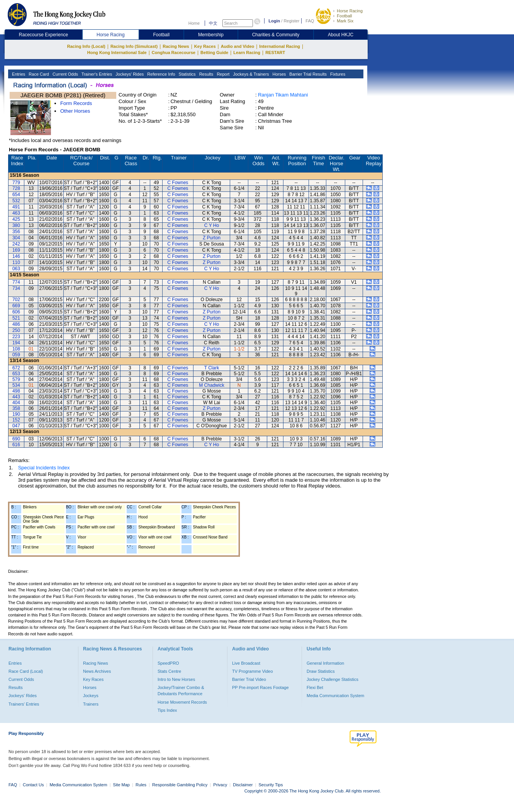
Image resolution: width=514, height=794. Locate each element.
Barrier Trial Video (249, 679)
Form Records (76, 103)
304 (16, 237)
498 (16, 391)
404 (16, 402)
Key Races (205, 46)
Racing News (176, 46)
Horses (278, 74)
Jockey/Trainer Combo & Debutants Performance (181, 690)
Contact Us (33, 784)
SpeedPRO (168, 663)
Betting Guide (214, 52)
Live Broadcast (246, 663)
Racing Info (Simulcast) (134, 46)
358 (16, 408)
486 (16, 324)
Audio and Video (237, 46)
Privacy (220, 784)
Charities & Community (276, 34)
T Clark (211, 368)
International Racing (279, 46)
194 (16, 342)
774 (16, 282)
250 (16, 330)
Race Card (38, 74)
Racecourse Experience (43, 34)
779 (16, 182)
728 (16, 188)
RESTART (275, 52)
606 (16, 312)
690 (16, 439)
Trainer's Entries (96, 74)
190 (16, 414)
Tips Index (167, 710)
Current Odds (64, 74)
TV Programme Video (252, 671)
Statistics (187, 74)
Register (291, 21)
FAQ (309, 21)
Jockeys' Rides (129, 74)
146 (16, 256)
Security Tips (271, 784)
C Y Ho (211, 225)
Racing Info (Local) (86, 46)
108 (16, 349)
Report (222, 74)
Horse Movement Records (182, 702)
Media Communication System (335, 695)
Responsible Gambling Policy (179, 784)
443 (16, 397)
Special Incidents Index (44, 468)
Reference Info (160, 74)
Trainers (90, 704)
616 (16, 444)
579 (16, 379)
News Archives (97, 671)
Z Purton (212, 237)
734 (16, 288)
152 (16, 420)
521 (16, 318)
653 (16, 373)
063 (16, 268)
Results (206, 74)
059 (16, 354)
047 (16, 425)
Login (274, 21)
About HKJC (340, 34)
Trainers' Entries (23, 704)
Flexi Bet (315, 687)
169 (16, 250)
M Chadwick (211, 385)
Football (344, 16)
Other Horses (75, 111)
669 (16, 305)
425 (16, 219)
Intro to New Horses (176, 679)
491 (16, 207)
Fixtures (337, 74)
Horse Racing (350, 10)
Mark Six (345, 21)
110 (16, 262)
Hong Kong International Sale (117, 52)
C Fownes (177, 182)
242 (16, 244)
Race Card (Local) (25, 671)
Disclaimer (243, 784)
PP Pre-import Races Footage (260, 687)
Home (194, 23)
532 (16, 200)
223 (16, 336)
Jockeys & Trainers (250, 74)
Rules (142, 784)
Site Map (121, 784)
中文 (213, 23)
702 (16, 299)
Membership (211, 34)
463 (16, 213)
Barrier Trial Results (307, 74)
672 (16, 368)
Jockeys (90, 695)
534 (16, 385)
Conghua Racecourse (173, 52)
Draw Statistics (321, 671)
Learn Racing (246, 52)
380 (16, 225)
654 (16, 194)
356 (16, 231)
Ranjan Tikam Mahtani (283, 95)
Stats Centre (169, 671)
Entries (18, 74)
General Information (325, 663)
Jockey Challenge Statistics (332, 679)
